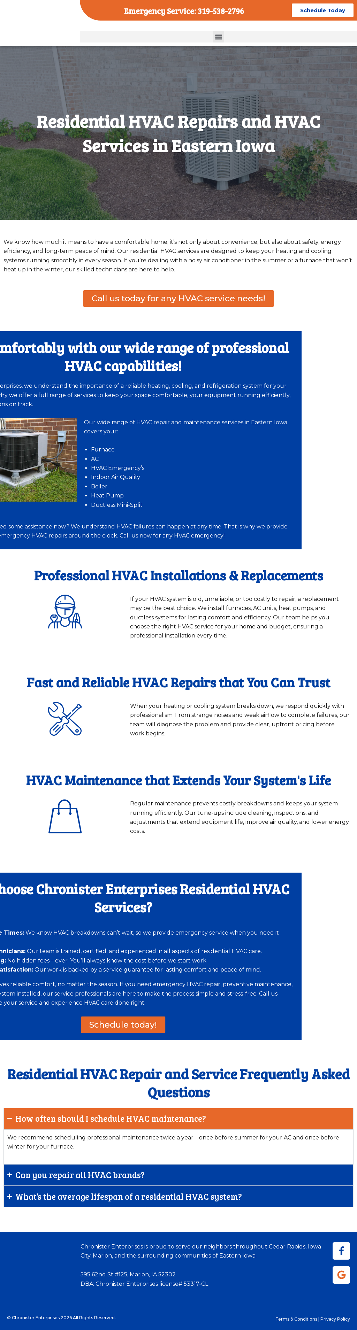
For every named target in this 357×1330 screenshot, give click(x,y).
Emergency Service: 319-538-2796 (184, 10)
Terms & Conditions (296, 1319)
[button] (218, 36)
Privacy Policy (335, 1319)
